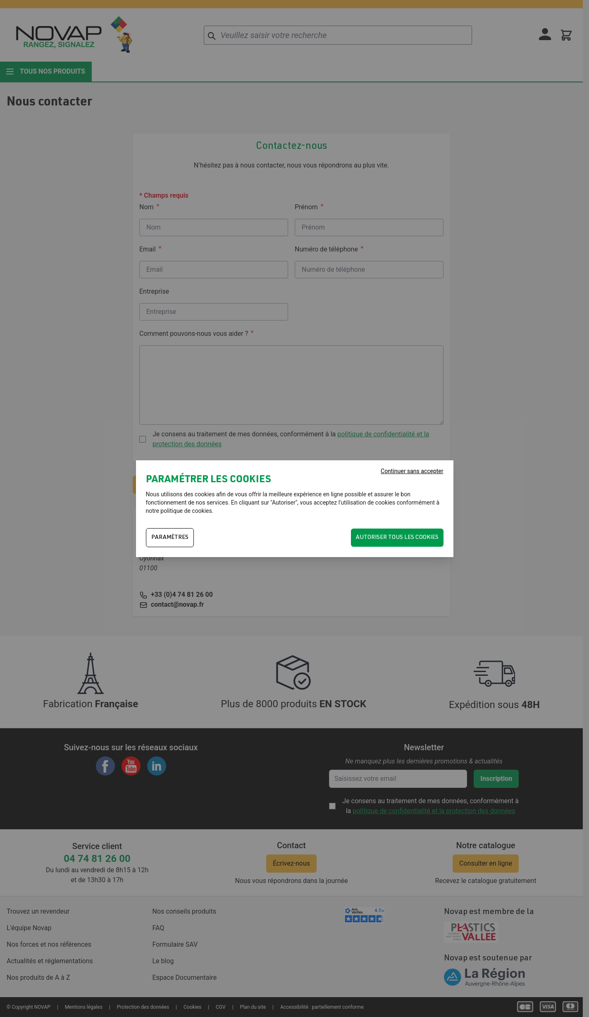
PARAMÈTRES (169, 538)
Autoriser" (284, 502)
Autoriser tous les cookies (397, 538)
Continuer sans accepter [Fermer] (412, 471)
